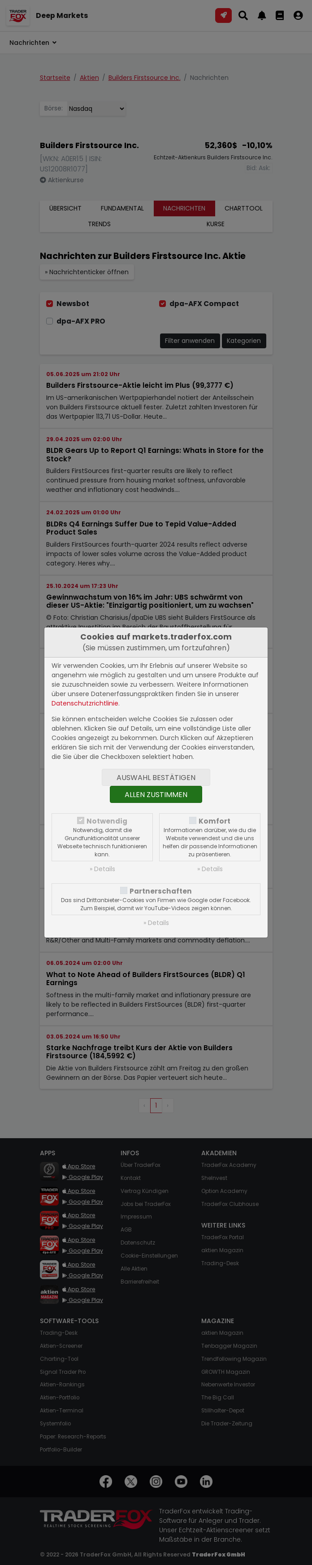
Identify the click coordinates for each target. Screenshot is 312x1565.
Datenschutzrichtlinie (85, 703)
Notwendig (107, 821)
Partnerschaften (161, 891)
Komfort (214, 821)
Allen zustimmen (156, 794)
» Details (102, 868)
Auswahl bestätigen (156, 777)
